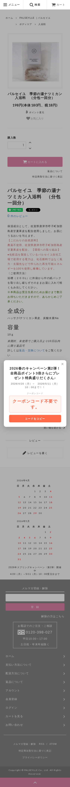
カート (58, 4)
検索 (34, 5)
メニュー (11, 5)
